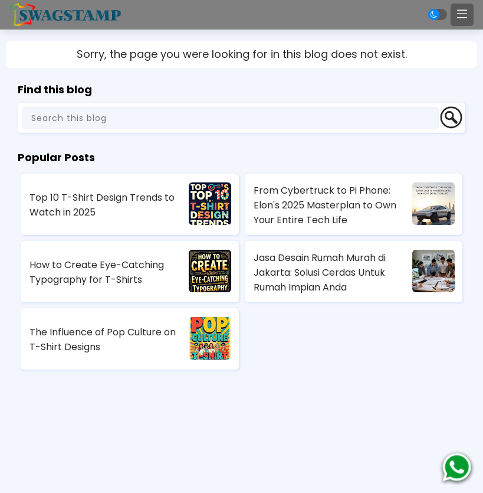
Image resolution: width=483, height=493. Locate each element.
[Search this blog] (230, 118)
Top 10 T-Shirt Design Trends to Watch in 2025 (102, 205)
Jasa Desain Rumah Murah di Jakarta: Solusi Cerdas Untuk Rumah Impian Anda (320, 272)
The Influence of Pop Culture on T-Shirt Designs (102, 339)
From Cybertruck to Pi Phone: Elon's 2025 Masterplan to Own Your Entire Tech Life (325, 205)
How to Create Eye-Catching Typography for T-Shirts (96, 272)
